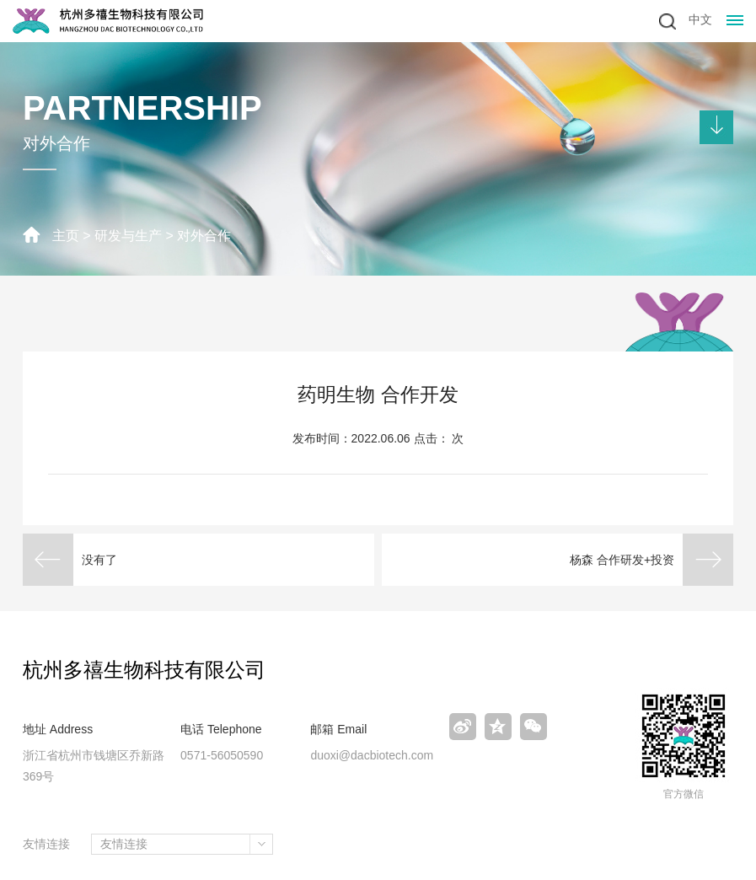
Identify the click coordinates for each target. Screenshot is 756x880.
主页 (65, 235)
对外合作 (204, 235)
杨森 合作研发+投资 (622, 559)
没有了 (99, 559)
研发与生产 (128, 235)
